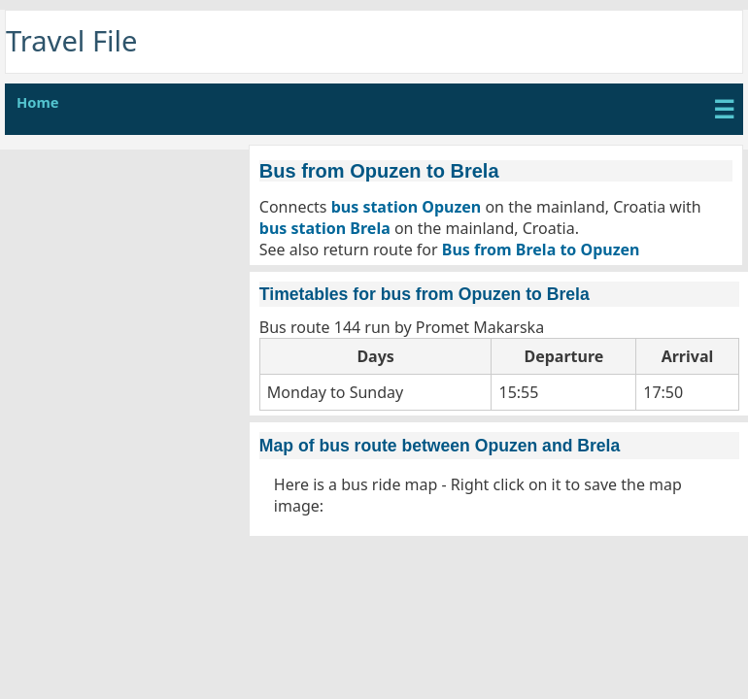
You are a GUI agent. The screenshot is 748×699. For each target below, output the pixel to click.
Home (38, 102)
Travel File (72, 40)
